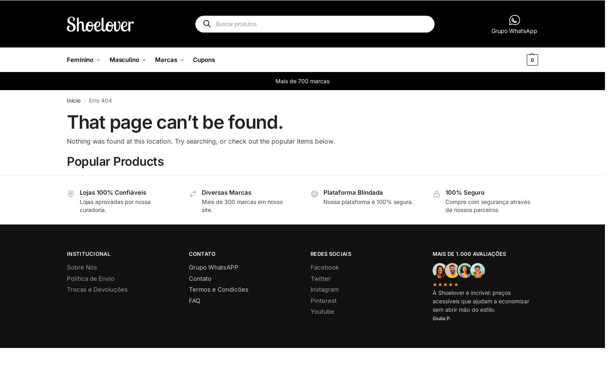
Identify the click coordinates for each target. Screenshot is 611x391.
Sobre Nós (82, 267)
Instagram (325, 289)
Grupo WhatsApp (514, 24)
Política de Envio (90, 278)
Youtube (322, 311)
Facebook (325, 267)
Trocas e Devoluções (97, 289)
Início (74, 100)
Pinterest (324, 301)
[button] (519, 60)
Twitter (321, 278)
